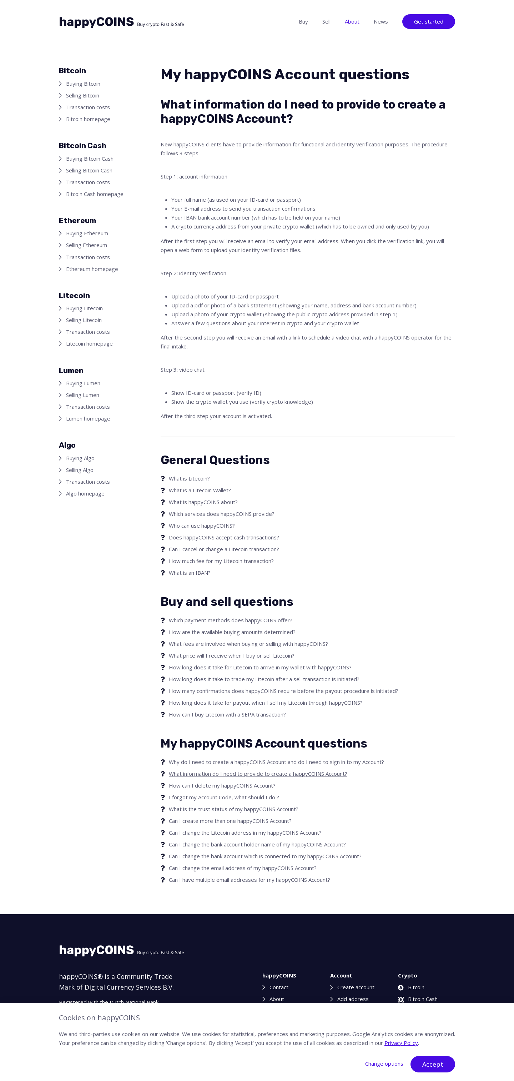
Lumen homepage (88, 418)
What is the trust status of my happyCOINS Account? (233, 809)
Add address (353, 998)
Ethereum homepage (92, 268)
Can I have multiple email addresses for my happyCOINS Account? (249, 879)
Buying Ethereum (87, 233)
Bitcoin (411, 987)
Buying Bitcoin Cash (90, 158)
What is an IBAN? (190, 572)
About (352, 21)
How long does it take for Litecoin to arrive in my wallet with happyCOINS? (260, 667)
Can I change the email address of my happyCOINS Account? (243, 867)
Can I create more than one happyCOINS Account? (230, 820)
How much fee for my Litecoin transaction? (221, 560)
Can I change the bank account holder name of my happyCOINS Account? (257, 844)
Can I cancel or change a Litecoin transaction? (224, 549)
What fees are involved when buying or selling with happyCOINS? (248, 643)
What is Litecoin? (189, 478)
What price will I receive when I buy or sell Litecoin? (231, 655)
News (381, 21)
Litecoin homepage (89, 343)
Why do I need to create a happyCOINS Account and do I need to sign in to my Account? (276, 761)
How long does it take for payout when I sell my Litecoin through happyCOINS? (266, 702)
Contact (278, 987)
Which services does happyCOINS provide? (221, 513)
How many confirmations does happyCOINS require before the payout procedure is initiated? (283, 690)
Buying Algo (80, 458)
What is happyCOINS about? (203, 502)
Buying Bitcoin (83, 83)
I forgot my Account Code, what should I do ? (224, 797)
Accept (432, 1064)
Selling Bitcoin (82, 95)
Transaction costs (88, 107)
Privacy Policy (401, 1042)
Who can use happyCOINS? (202, 525)
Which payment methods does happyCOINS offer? (230, 620)
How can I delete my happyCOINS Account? (222, 785)
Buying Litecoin (84, 308)
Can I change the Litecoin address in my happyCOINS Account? (245, 832)
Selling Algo (80, 469)
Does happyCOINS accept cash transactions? (224, 537)
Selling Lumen (82, 394)
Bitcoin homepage (88, 118)
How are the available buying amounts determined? (232, 631)
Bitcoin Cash (418, 998)
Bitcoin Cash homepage (95, 193)
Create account (355, 987)
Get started (428, 21)
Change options (384, 1063)
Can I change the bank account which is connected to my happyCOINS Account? (265, 856)
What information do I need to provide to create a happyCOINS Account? (258, 773)
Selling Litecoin (84, 319)
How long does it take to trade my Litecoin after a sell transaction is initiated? (264, 679)
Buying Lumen (83, 383)
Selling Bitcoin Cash (89, 170)
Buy (303, 21)
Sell (326, 21)
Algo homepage (85, 493)
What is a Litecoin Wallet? (200, 490)
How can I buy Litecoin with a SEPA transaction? (227, 714)
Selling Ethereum (86, 244)
